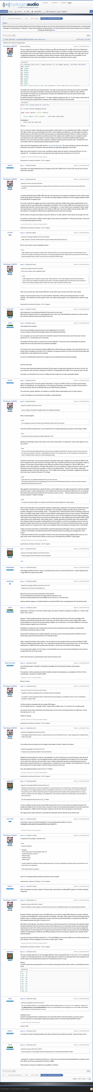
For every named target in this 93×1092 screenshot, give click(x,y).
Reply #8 (22, 401)
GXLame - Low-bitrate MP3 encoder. (51, 18)
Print (88, 35)
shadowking (10, 567)
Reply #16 (22, 781)
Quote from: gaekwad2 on (32, 749)
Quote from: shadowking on (33, 732)
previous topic (80, 39)
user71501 (10, 819)
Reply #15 (22, 728)
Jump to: (75, 1078)
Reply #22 (22, 998)
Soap (10, 998)
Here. (21, 561)
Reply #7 (22, 380)
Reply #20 (22, 900)
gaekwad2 (10, 309)
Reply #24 (22, 1045)
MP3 (26, 18)
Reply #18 (22, 835)
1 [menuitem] (3, 35)
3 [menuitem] (8, 35)
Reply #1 (22, 165)
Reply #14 (22, 686)
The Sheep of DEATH (10, 46)
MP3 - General (34, 18)
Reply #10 (22, 567)
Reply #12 (22, 607)
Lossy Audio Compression (15, 18)
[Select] (26, 62)
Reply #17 (22, 819)
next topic (87, 39)
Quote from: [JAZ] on (31, 405)
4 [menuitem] (10, 35)
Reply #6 (22, 323)
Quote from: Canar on (31, 183)
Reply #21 (22, 951)
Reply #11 (22, 581)
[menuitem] (14, 35)
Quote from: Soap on (31, 1049)
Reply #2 (22, 179)
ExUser (10, 165)
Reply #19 (22, 886)
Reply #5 (22, 309)
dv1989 (10, 232)
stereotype (10, 581)
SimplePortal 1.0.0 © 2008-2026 (22, 1088)
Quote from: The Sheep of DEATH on (35, 237)
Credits (13, 1088)
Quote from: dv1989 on (32, 268)
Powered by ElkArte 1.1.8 (5, 1088)
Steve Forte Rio (10, 663)
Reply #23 (22, 1031)
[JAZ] (10, 323)
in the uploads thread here (55, 145)
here (53, 30)
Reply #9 (22, 549)
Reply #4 (22, 264)
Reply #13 (22, 663)
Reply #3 (22, 232)
